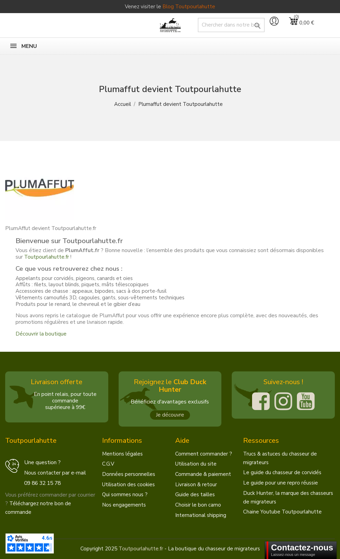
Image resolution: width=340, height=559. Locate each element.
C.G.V (108, 463)
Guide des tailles (195, 494)
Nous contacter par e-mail (55, 472)
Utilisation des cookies (128, 484)
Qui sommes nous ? (125, 494)
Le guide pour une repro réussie (280, 482)
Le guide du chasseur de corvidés (282, 472)
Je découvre (170, 415)
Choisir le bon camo (198, 504)
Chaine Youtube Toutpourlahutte (282, 511)
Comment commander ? (203, 453)
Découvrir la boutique (41, 333)
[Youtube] (305, 401)
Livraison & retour (196, 484)
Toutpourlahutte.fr (46, 257)
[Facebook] (260, 401)
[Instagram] (283, 401)
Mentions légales (122, 453)
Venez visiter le (170, 6)
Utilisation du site (196, 463)
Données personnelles (128, 474)
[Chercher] (231, 25)
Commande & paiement (203, 474)
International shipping (200, 515)
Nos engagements (124, 504)
